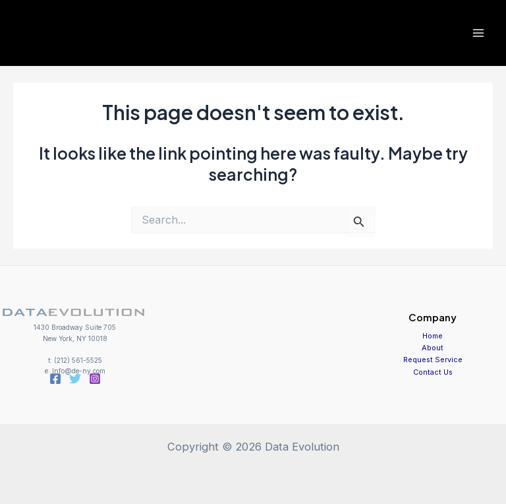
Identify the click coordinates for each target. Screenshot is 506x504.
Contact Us (433, 372)
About (432, 347)
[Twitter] (75, 379)
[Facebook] (55, 379)
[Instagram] (95, 379)
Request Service (433, 359)
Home (432, 335)
